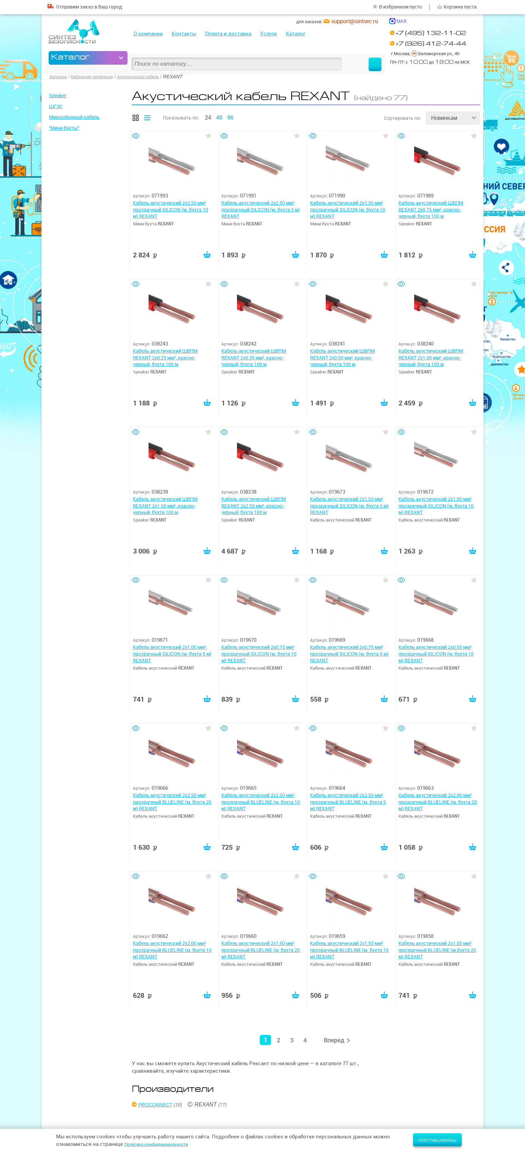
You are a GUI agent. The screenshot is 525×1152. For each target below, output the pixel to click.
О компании (148, 33)
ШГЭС (56, 105)
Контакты (184, 33)
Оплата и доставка (228, 33)
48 (219, 116)
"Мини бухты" (64, 126)
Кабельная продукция (97, 76)
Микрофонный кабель (74, 116)
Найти (362, 58)
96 (230, 116)
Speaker (57, 94)
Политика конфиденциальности (164, 1144)
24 (208, 116)
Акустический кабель (149, 76)
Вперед (333, 1038)
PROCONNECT (158, 1103)
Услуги (268, 33)
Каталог (295, 33)
